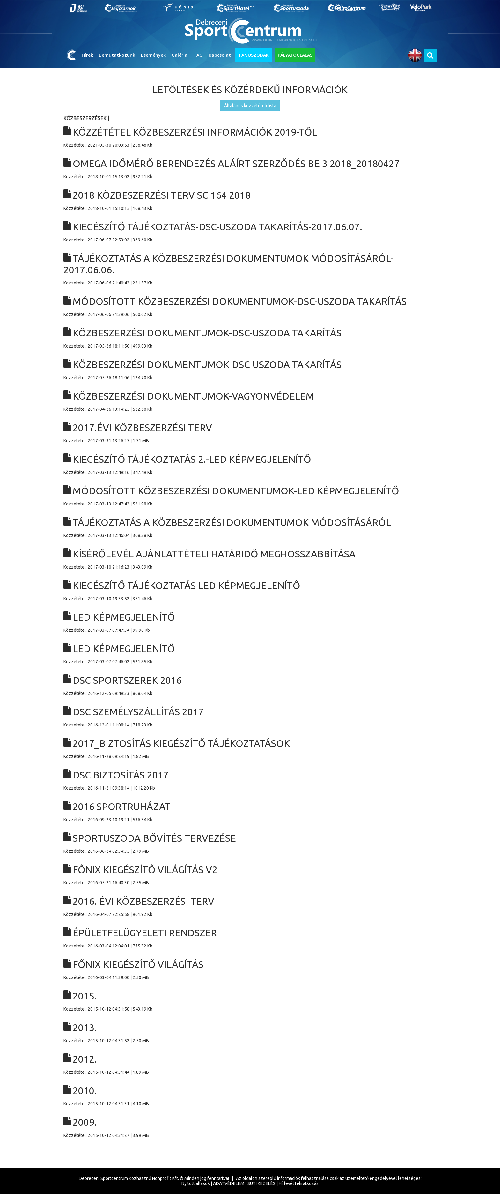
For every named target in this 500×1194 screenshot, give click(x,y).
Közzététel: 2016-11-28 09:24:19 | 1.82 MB (250, 748)
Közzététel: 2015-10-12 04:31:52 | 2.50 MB (250, 1032)
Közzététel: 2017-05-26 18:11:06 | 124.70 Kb (250, 369)
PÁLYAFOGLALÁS (295, 55)
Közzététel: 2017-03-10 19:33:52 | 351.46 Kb (250, 590)
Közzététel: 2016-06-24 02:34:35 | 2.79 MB (250, 843)
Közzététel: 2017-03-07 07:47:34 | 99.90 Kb (250, 622)
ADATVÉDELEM (228, 1183)
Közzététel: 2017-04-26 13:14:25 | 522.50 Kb (250, 401)
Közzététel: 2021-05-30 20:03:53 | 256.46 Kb (250, 137)
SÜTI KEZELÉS (261, 1183)
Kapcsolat (220, 55)
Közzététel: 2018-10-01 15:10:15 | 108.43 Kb (250, 200)
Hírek (87, 55)
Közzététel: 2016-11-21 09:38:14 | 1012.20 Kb (250, 780)
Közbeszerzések (85, 118)
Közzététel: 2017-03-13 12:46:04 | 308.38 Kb (250, 527)
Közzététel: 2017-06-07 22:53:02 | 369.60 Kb (250, 231)
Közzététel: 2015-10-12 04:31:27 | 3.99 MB (250, 1127)
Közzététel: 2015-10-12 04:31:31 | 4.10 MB (250, 1095)
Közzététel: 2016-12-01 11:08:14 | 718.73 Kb (250, 716)
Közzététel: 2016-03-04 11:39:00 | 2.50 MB (250, 969)
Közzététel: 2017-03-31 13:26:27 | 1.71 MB (250, 432)
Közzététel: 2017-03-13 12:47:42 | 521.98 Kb (250, 495)
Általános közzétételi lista (250, 105)
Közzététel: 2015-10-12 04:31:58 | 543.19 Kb (250, 1001)
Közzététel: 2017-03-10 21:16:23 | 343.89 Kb (250, 559)
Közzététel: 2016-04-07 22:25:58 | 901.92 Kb (250, 906)
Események (153, 55)
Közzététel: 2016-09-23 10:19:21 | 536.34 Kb (250, 811)
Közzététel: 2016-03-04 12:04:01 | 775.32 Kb (250, 937)
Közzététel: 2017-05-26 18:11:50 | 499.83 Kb (250, 338)
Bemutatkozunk (117, 55)
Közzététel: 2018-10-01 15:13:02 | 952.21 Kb (250, 168)
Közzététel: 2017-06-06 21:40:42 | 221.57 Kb (250, 269)
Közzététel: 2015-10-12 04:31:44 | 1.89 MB (250, 1064)
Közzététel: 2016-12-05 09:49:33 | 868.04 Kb (250, 685)
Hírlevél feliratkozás (299, 1183)
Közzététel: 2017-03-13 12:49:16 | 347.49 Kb (250, 464)
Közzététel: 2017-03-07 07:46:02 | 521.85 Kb (250, 653)
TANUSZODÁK (253, 55)
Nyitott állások (195, 1183)
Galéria (180, 55)
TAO (198, 55)
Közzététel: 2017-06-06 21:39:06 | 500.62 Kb (250, 306)
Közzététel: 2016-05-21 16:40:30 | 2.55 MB (250, 874)
